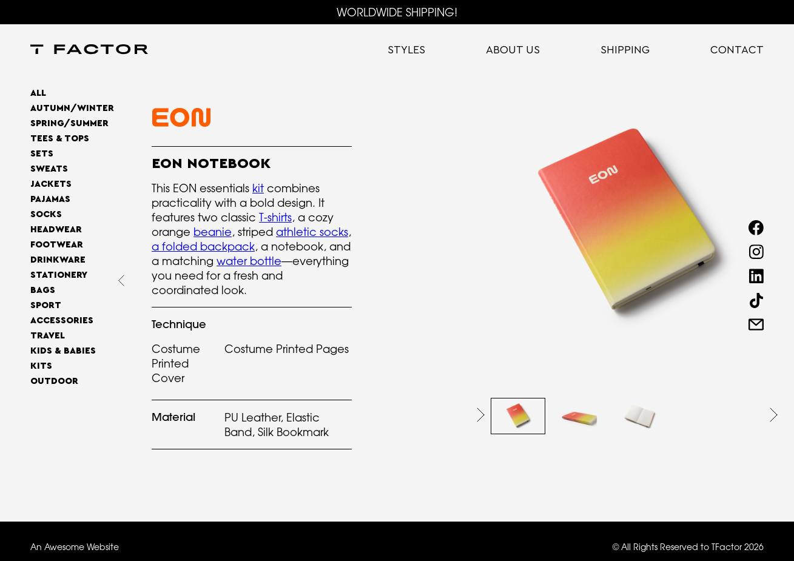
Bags (42, 290)
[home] (89, 50)
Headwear (56, 229)
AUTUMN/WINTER (72, 108)
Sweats (49, 168)
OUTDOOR (54, 381)
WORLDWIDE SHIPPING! (397, 12)
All (38, 93)
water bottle (249, 260)
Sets (41, 153)
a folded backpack (203, 246)
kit (258, 188)
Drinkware (58, 259)
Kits (41, 366)
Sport (45, 305)
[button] (481, 414)
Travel (47, 335)
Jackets (51, 184)
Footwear (56, 244)
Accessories (61, 320)
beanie (212, 231)
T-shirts (275, 217)
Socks (46, 214)
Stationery (58, 275)
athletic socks (312, 231)
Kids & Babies (63, 350)
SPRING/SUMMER (69, 123)
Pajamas (50, 199)
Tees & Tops (59, 138)
